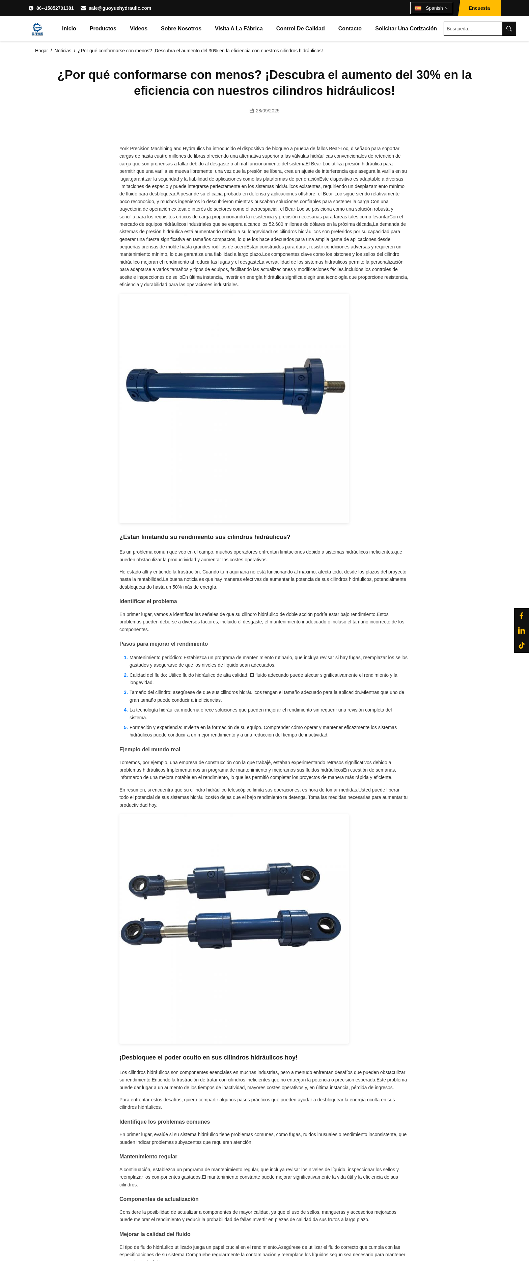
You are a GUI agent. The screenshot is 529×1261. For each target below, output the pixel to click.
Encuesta (479, 8)
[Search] (509, 28)
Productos (103, 28)
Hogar (41, 50)
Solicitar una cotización (406, 28)
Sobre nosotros (181, 28)
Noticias (63, 50)
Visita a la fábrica (239, 28)
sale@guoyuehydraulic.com (120, 8)
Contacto (350, 28)
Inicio (69, 28)
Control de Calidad (300, 28)
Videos (138, 28)
